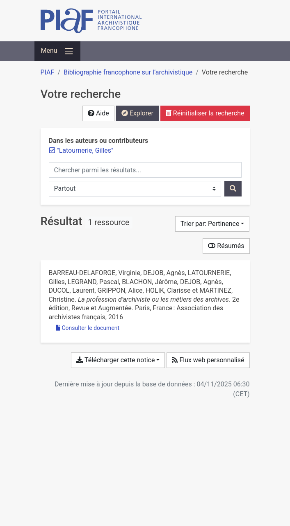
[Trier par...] (212, 224)
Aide (98, 113)
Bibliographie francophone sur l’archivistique (128, 72)
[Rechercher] (233, 188)
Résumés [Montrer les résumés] (226, 246)
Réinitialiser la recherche (205, 113)
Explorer (137, 113)
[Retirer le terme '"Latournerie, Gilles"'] (85, 150)
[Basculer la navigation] (57, 51)
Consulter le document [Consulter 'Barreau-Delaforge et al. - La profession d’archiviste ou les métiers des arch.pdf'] (88, 328)
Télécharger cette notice (115, 360)
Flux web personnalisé (208, 360)
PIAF (48, 72)
